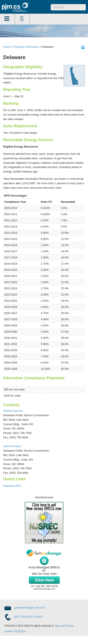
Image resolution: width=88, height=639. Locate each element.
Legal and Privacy (63, 625)
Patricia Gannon (13, 410)
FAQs (22, 631)
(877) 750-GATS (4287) (28, 616)
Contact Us (10, 631)
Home (7, 46)
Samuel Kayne (12, 446)
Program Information (26, 46)
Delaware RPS (12, 485)
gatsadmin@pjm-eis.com (29, 607)
